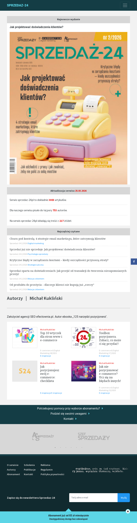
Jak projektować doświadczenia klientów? (36, 27)
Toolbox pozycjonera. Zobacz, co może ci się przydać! (110, 338)
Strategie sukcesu (36, 264)
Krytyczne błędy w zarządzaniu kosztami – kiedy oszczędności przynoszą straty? (59, 260)
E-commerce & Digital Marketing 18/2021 (50, 351)
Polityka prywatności (52, 474)
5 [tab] (76, 447)
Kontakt (68, 419)
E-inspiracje (45, 355)
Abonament (13, 474)
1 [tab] (55, 447)
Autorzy (11, 469)
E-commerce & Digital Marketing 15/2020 (109, 389)
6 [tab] (82, 447)
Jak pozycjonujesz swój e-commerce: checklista (49, 374)
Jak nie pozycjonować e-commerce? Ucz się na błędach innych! (110, 374)
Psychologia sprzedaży (38, 254)
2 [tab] (60, 447)
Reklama (45, 465)
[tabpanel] (43, 436)
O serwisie (12, 465)
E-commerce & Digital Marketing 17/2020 (109, 351)
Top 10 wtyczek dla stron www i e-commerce (51, 336)
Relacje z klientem (36, 278)
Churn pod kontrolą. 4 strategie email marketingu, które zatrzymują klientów (58, 238)
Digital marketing (36, 243)
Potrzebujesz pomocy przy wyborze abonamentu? (68, 408)
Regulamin (47, 469)
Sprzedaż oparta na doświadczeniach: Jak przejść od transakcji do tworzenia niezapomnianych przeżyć (68, 272)
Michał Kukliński (47, 329)
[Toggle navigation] (125, 5)
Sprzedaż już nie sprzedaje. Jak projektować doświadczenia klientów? (52, 249)
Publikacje (29, 469)
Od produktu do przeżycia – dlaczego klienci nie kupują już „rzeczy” (52, 284)
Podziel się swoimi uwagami (68, 413)
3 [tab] (66, 447)
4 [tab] (71, 447)
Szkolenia (29, 465)
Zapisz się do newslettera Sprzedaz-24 (31, 497)
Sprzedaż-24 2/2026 (19, 243)
